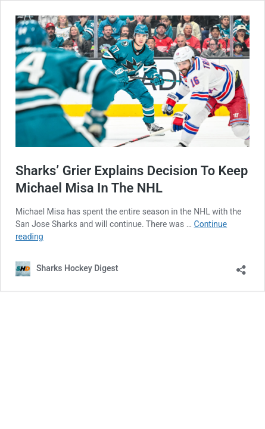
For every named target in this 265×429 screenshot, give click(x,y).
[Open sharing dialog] (241, 266)
